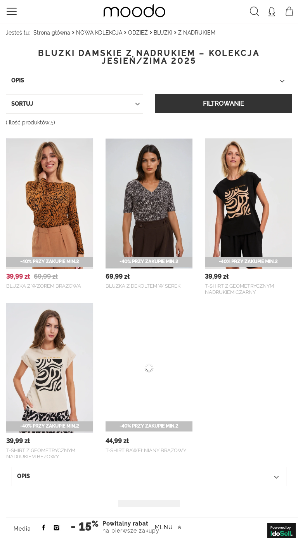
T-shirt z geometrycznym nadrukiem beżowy (40, 453)
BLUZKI (163, 33)
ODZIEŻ (138, 33)
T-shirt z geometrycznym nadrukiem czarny (239, 289)
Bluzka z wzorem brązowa (43, 286)
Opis (151, 80)
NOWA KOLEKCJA (99, 33)
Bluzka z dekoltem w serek (143, 286)
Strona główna (51, 33)
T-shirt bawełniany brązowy (146, 450)
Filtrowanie (223, 103)
